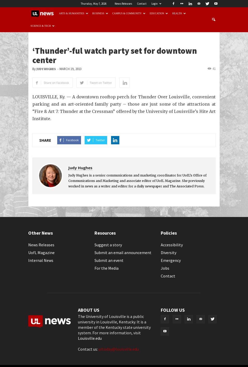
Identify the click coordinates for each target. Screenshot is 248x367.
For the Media (106, 268)
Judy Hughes (46, 69)
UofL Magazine (41, 252)
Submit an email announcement (122, 252)
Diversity (168, 252)
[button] (213, 19)
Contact (142, 3)
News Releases (123, 3)
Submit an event (108, 260)
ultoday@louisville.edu (119, 349)
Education (159, 13)
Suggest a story (108, 244)
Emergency (171, 260)
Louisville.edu (90, 338)
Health (179, 13)
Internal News (40, 260)
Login (156, 3)
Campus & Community (129, 13)
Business (100, 13)
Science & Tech (43, 25)
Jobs (165, 268)
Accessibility (172, 244)
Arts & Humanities (73, 13)
